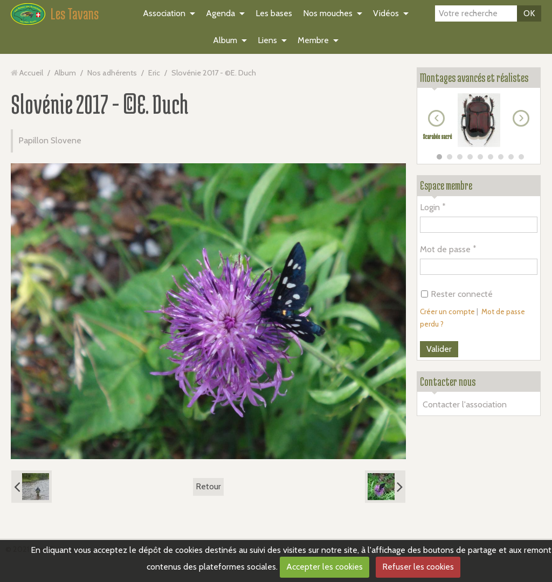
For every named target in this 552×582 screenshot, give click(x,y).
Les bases (274, 13)
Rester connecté (457, 294)
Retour (208, 486)
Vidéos (386, 13)
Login (430, 207)
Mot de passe (445, 249)
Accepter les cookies (324, 567)
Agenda (220, 13)
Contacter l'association (465, 404)
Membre (313, 40)
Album (225, 40)
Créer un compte (447, 311)
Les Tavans (75, 13)
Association (164, 13)
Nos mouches (328, 13)
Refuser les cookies (418, 567)
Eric (154, 73)
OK (529, 13)
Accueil (31, 73)
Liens (267, 40)
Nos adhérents (112, 73)
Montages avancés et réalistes (474, 77)
